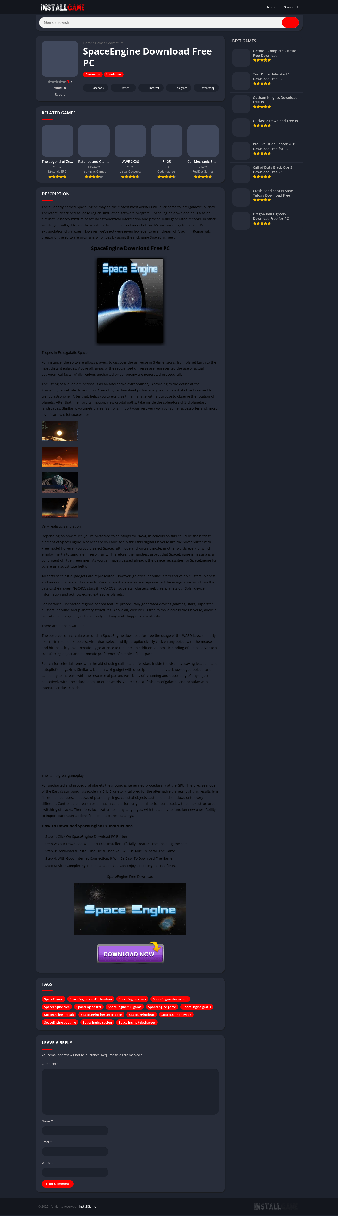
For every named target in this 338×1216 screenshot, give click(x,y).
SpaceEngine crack (132, 1001)
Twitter (121, 90)
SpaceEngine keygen (176, 1016)
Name (47, 1123)
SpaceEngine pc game (60, 1024)
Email (47, 1143)
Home (271, 7)
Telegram (178, 90)
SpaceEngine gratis (197, 1009)
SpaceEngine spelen (97, 1024)
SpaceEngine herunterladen (101, 1016)
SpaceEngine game (162, 1009)
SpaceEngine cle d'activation (91, 1001)
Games (289, 7)
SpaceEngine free (57, 1009)
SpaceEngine (53, 1001)
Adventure (116, 45)
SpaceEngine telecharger (137, 1024)
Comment (50, 1065)
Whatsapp (206, 90)
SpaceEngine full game (124, 1009)
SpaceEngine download (170, 1001)
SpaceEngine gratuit (59, 1016)
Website (47, 1164)
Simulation (113, 76)
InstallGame (87, 1208)
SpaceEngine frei (88, 1009)
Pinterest (150, 90)
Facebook (95, 90)
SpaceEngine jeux (142, 1016)
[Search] (169, 23)
